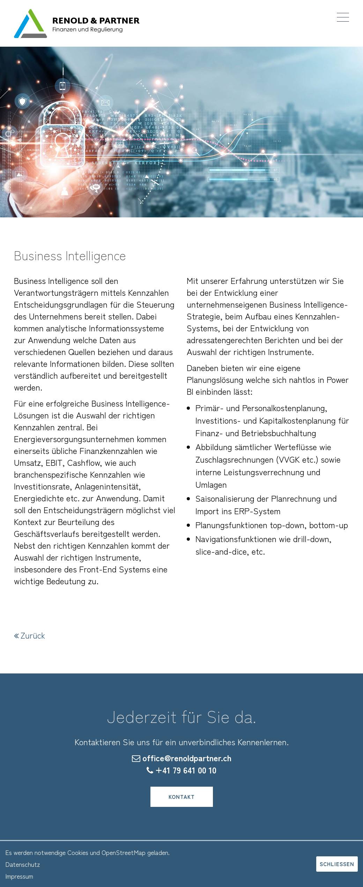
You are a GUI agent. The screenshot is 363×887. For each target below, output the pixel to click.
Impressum (19, 875)
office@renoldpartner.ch (186, 757)
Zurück (33, 635)
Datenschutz (22, 864)
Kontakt (182, 796)
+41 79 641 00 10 (185, 770)
